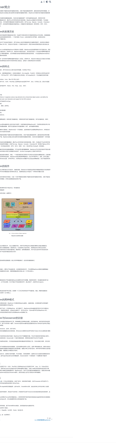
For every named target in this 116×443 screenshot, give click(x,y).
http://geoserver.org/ (40, 397)
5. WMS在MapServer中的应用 (15, 54)
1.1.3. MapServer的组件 (96, 8)
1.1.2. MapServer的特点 (96, 6)
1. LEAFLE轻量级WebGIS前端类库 (16, 75)
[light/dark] (84, 2)
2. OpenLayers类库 (12, 78)
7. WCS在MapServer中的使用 (15, 58)
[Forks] (19, 14)
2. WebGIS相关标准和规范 (14, 22)
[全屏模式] (81, 2)
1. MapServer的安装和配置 (14, 28)
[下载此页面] (78, 2)
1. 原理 (9, 19)
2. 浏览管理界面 (11, 69)
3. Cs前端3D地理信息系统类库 (15, 80)
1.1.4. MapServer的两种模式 (98, 10)
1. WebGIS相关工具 (12, 86)
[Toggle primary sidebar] (29, 2)
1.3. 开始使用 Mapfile (14, 35)
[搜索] (87, 2)
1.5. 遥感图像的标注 (13, 39)
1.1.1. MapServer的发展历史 (98, 4)
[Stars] (12, 14)
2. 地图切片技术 (11, 89)
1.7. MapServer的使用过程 (15, 44)
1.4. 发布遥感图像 (13, 37)
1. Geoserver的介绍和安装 (14, 67)
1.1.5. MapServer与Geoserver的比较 (100, 12)
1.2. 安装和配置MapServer (15, 32)
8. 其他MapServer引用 (13, 61)
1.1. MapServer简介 (14, 30)
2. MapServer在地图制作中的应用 (16, 46)
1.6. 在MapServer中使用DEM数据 (17, 42)
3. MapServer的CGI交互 (13, 49)
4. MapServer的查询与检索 (14, 51)
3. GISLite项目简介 (12, 91)
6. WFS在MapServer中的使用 (15, 56)
